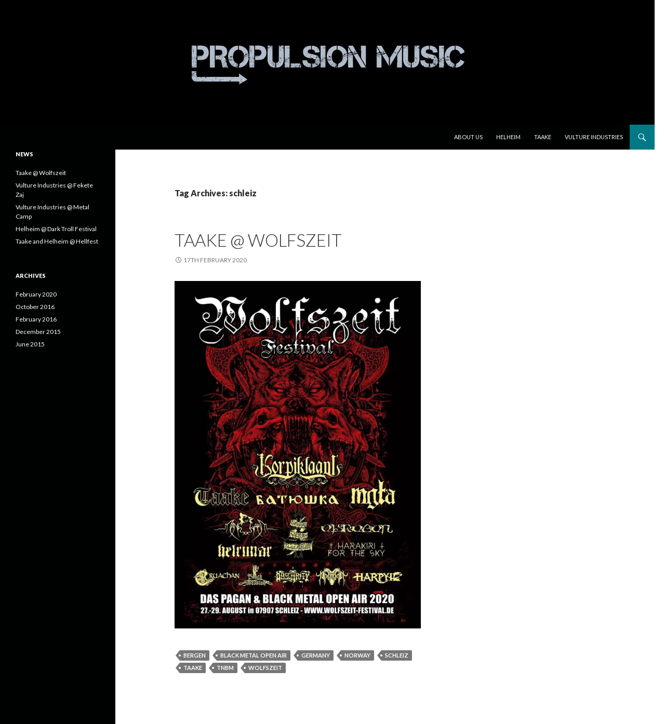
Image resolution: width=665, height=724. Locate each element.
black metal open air (253, 655)
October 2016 (35, 307)
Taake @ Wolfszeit (258, 240)
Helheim (508, 136)
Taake (542, 136)
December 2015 (38, 332)
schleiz (396, 655)
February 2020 (36, 294)
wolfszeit (265, 667)
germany (315, 655)
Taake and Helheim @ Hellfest (57, 241)
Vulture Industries (594, 136)
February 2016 (36, 319)
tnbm (225, 667)
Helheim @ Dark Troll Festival (56, 229)
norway (357, 655)
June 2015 (30, 344)
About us (468, 136)
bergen (194, 655)
